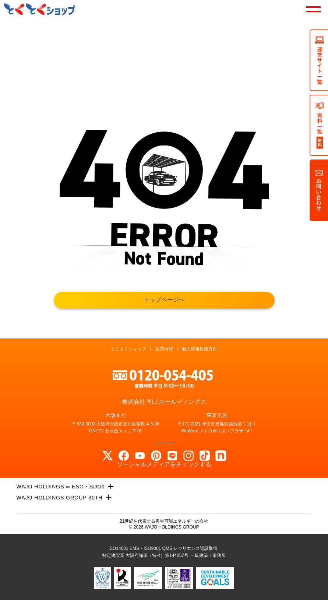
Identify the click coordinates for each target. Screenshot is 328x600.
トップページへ (164, 300)
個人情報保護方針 (199, 348)
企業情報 (164, 348)
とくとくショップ (128, 348)
